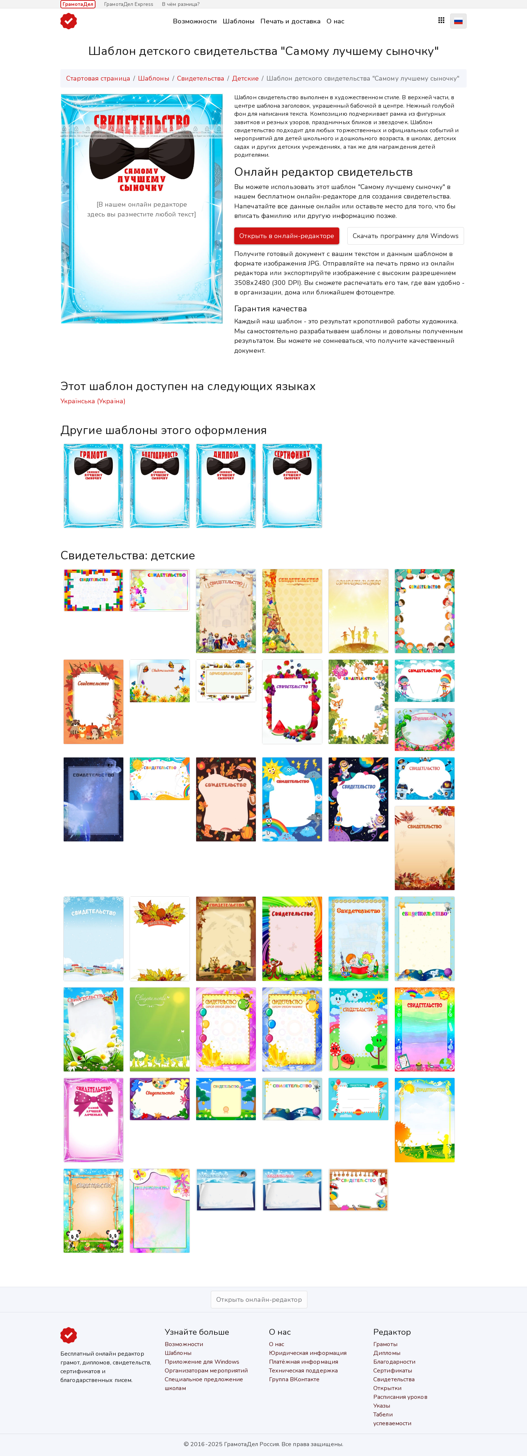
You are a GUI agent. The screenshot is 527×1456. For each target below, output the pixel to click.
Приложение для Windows (202, 1362)
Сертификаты (392, 1371)
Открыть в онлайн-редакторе (286, 235)
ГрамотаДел (78, 4)
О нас (335, 21)
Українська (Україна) (93, 401)
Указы (381, 1406)
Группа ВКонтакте (294, 1379)
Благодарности (394, 1362)
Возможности (195, 21)
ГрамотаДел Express (128, 4)
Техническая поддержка (303, 1371)
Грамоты (385, 1344)
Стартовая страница (98, 78)
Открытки (387, 1388)
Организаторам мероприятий (206, 1371)
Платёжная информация (303, 1362)
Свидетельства (200, 78)
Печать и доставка (290, 21)
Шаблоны (238, 21)
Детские (245, 78)
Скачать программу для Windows (406, 235)
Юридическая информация (308, 1353)
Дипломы (386, 1353)
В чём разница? (180, 4)
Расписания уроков (400, 1397)
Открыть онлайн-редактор (259, 1299)
